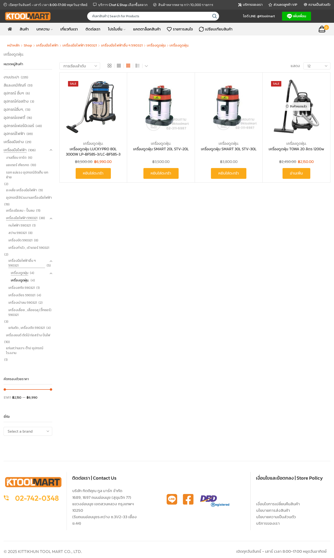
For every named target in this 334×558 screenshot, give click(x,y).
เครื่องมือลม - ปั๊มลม (20, 210)
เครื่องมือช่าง (14, 142)
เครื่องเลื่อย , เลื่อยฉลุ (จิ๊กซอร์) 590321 (29, 312)
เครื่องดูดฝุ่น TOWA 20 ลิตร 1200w (296, 149)
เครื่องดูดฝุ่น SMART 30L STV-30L (228, 149)
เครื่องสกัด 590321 (21, 287)
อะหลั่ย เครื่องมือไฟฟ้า (21, 190)
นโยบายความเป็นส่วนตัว (276, 517)
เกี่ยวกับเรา (69, 29)
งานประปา (11, 77)
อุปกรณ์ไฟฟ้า (14, 133)
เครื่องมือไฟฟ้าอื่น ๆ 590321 (122, 45)
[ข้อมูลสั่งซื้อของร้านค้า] (79, 66)
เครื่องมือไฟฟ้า (47, 45)
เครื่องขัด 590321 (20, 240)
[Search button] (214, 16)
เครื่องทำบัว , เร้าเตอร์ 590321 (28, 247)
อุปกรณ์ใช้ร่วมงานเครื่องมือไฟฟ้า (29, 197)
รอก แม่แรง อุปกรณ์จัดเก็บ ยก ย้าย (27, 175)
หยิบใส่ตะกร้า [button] (93, 173)
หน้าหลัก (13, 45)
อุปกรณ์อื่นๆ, (14, 109)
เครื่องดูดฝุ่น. (93, 143)
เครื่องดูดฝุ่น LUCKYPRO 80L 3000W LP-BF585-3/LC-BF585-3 (93, 151)
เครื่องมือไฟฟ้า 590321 (79, 45)
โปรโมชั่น (116, 29)
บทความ (44, 29)
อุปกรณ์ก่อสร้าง (16, 101)
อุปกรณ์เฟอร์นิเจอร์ (19, 125)
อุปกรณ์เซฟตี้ (14, 117)
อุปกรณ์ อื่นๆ (14, 93)
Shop (28, 45)
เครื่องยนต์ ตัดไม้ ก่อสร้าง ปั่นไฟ (28, 335)
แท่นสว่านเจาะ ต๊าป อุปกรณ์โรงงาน (24, 350)
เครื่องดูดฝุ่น (156, 45)
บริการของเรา (268, 523)
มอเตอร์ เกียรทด (17, 165)
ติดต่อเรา (92, 29)
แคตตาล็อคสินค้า (147, 29)
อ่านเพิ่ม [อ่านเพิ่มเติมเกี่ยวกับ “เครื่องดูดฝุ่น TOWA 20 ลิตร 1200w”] (296, 173)
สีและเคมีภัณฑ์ (15, 85)
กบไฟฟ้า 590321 (19, 225)
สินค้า (24, 29)
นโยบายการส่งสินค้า (273, 510)
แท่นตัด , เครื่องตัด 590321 (26, 327)
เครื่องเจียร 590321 (21, 295)
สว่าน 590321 (17, 232)
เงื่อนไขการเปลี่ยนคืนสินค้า (278, 504)
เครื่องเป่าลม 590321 (22, 302)
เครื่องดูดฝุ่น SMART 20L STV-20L (161, 149)
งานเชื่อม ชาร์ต (16, 157)
